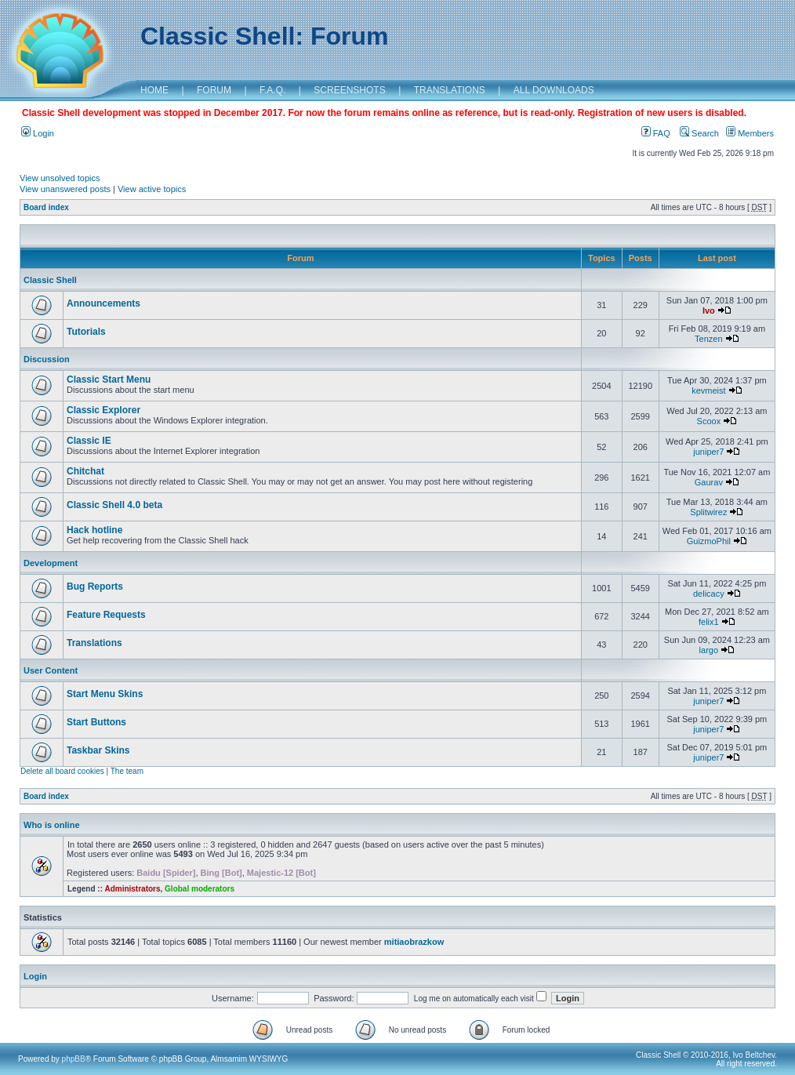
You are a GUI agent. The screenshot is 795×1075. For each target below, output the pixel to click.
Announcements (103, 303)
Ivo (708, 310)
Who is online (52, 825)
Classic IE (89, 440)
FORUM (214, 90)
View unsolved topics (60, 178)
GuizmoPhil (709, 541)
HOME (154, 90)
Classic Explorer (103, 410)
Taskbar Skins (98, 750)
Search (699, 133)
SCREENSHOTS (349, 90)
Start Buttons (96, 722)
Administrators (132, 888)
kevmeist (708, 390)
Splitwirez (708, 512)
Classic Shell (50, 280)
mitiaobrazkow (414, 941)
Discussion (47, 359)
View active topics (152, 189)
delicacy (708, 593)
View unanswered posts (65, 189)
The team (127, 771)
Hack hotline (94, 530)
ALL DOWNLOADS (554, 90)
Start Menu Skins (105, 693)
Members (750, 133)
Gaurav (709, 482)
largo (708, 650)
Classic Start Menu (109, 379)
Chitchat (85, 471)
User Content (51, 670)
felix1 (709, 621)
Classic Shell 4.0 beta (114, 504)
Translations (94, 642)
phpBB (73, 1059)
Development (51, 563)
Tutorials (86, 331)
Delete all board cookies (62, 771)
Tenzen (708, 338)
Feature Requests (106, 614)
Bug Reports (95, 586)
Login (37, 133)
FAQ (655, 133)
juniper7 (708, 451)
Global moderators (199, 888)
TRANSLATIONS (449, 90)
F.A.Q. (272, 90)
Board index (46, 207)
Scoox (709, 421)
